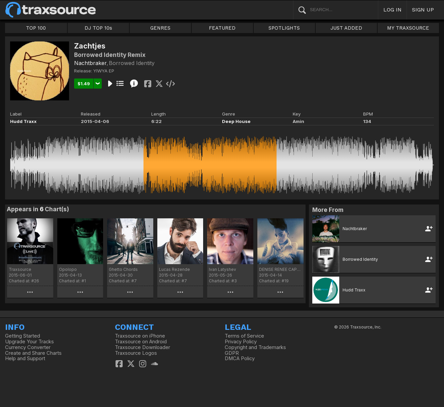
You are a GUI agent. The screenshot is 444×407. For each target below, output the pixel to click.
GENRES (160, 28)
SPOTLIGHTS (284, 28)
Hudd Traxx (23, 121)
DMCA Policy (240, 358)
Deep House (236, 121)
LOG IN (392, 9)
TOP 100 (36, 28)
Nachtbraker (90, 63)
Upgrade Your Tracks (29, 342)
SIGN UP (423, 9)
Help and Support (25, 358)
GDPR (232, 353)
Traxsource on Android (141, 342)
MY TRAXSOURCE (408, 28)
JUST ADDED (346, 28)
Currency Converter (28, 347)
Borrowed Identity (132, 63)
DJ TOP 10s (98, 28)
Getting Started (22, 336)
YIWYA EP (103, 70)
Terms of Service (244, 336)
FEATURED (222, 28)
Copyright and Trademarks (255, 347)
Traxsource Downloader (142, 347)
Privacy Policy (241, 342)
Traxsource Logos (136, 353)
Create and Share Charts (33, 353)
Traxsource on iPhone (140, 336)
